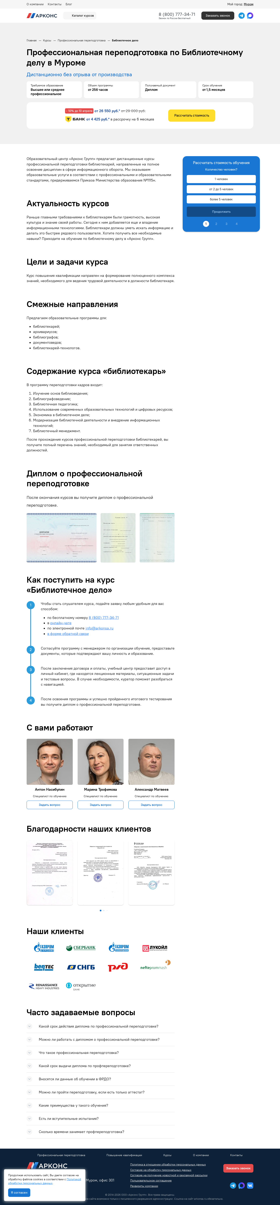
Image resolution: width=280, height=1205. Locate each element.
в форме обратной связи (68, 633)
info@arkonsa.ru (99, 628)
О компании (35, 4)
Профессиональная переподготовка (61, 1155)
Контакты (55, 4)
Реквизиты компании (144, 1186)
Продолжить (221, 212)
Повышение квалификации (124, 1155)
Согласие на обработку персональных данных (160, 1170)
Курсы (167, 1155)
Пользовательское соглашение (151, 1180)
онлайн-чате (61, 623)
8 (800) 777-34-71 (177, 14)
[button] (100, 910)
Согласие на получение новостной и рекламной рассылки (168, 1175)
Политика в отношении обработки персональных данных (168, 1164)
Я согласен (19, 1192)
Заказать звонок (218, 15)
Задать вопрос (49, 805)
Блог (69, 4)
